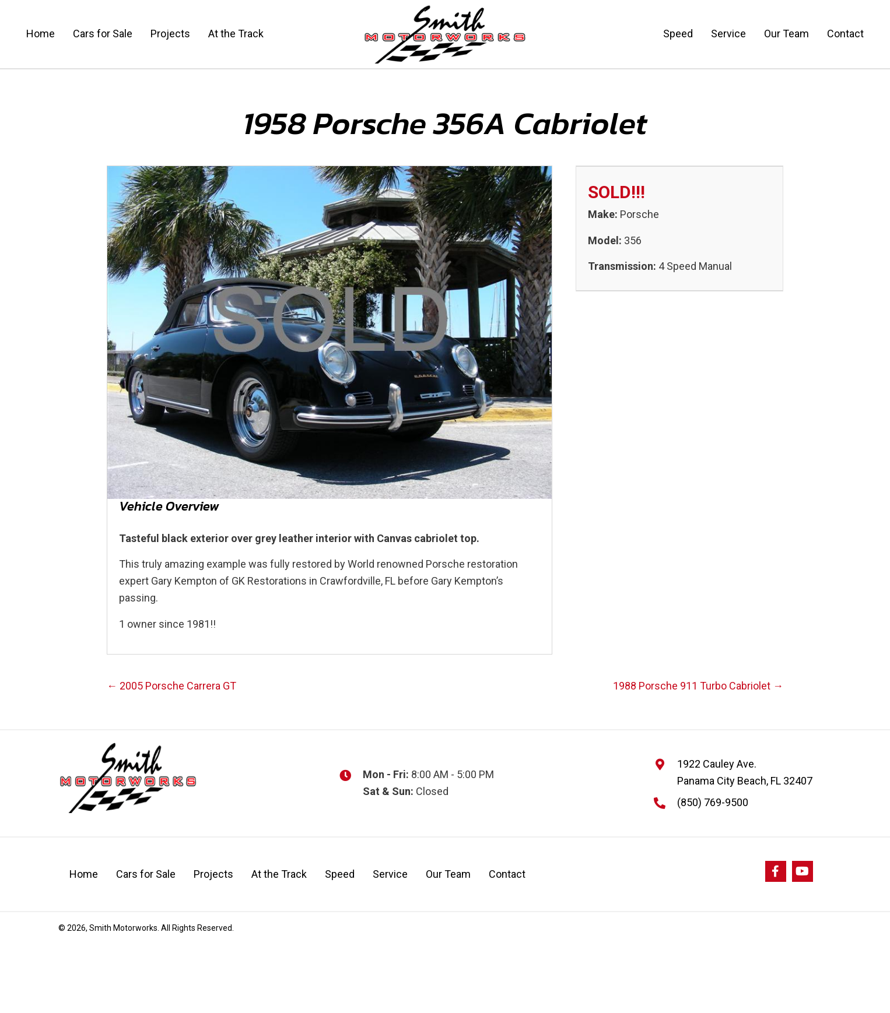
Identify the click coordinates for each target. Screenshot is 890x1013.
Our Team (448, 874)
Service (390, 874)
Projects (213, 874)
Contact (507, 874)
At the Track (279, 874)
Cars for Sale (146, 874)
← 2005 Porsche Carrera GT (171, 686)
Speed (340, 874)
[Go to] (665, 802)
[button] (775, 871)
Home (83, 874)
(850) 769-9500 (712, 802)
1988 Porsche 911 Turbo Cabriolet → (698, 686)
